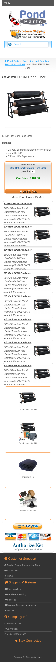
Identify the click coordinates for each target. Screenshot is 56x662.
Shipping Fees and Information (20, 605)
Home (8, 576)
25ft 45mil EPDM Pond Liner (17, 296)
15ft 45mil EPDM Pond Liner (17, 250)
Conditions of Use (13, 623)
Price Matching (12, 589)
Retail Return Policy (15, 594)
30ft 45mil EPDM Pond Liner (17, 319)
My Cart (9, 610)
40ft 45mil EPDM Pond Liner (17, 342)
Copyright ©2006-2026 (15, 634)
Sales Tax (10, 600)
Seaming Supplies (28, 510)
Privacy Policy (11, 629)
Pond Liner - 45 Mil (28, 410)
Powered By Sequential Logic (28, 657)
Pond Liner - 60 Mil (28, 443)
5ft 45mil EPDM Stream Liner (18, 203)
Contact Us (11, 570)
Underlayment (28, 477)
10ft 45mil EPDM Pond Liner (17, 227)
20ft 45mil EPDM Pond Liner (17, 273)
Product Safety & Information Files (22, 565)
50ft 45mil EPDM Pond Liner (17, 365)
